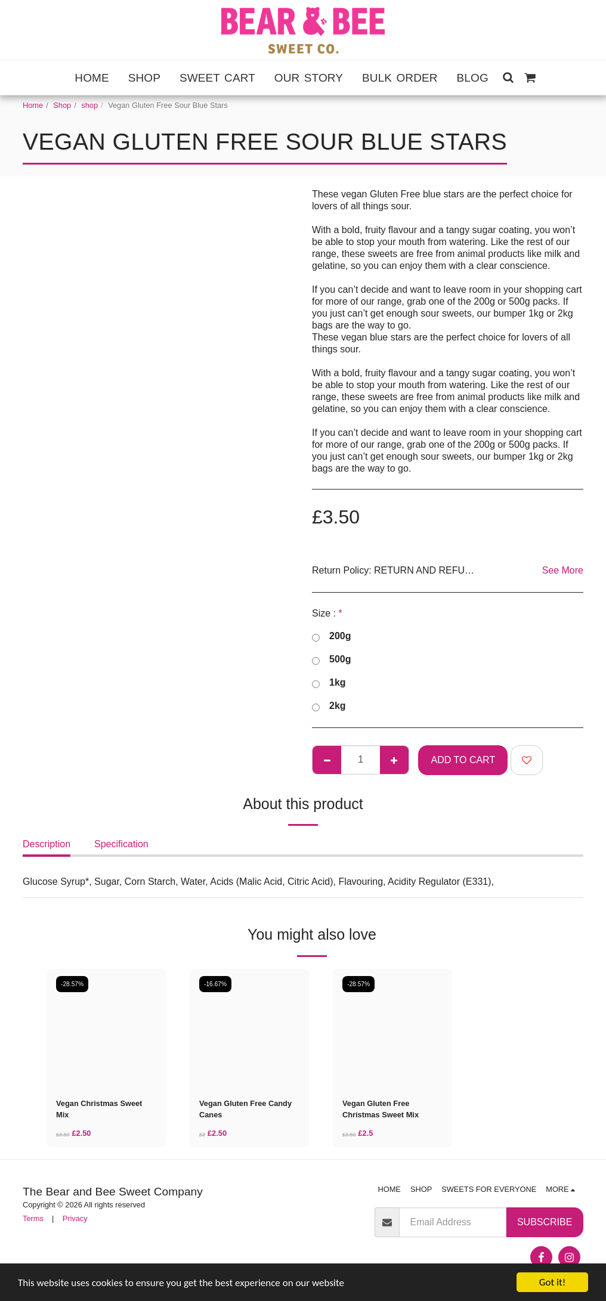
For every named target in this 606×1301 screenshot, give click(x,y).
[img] (106, 1028)
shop (89, 105)
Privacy (75, 1218)
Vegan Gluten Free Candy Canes (245, 1109)
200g (331, 637)
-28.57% (72, 984)
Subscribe (544, 1222)
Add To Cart (463, 760)
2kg (329, 707)
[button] (508, 77)
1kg (329, 683)
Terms (33, 1218)
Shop (62, 105)
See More (562, 570)
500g (331, 660)
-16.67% (215, 984)
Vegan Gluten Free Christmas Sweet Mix (380, 1109)
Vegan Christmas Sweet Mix (99, 1109)
